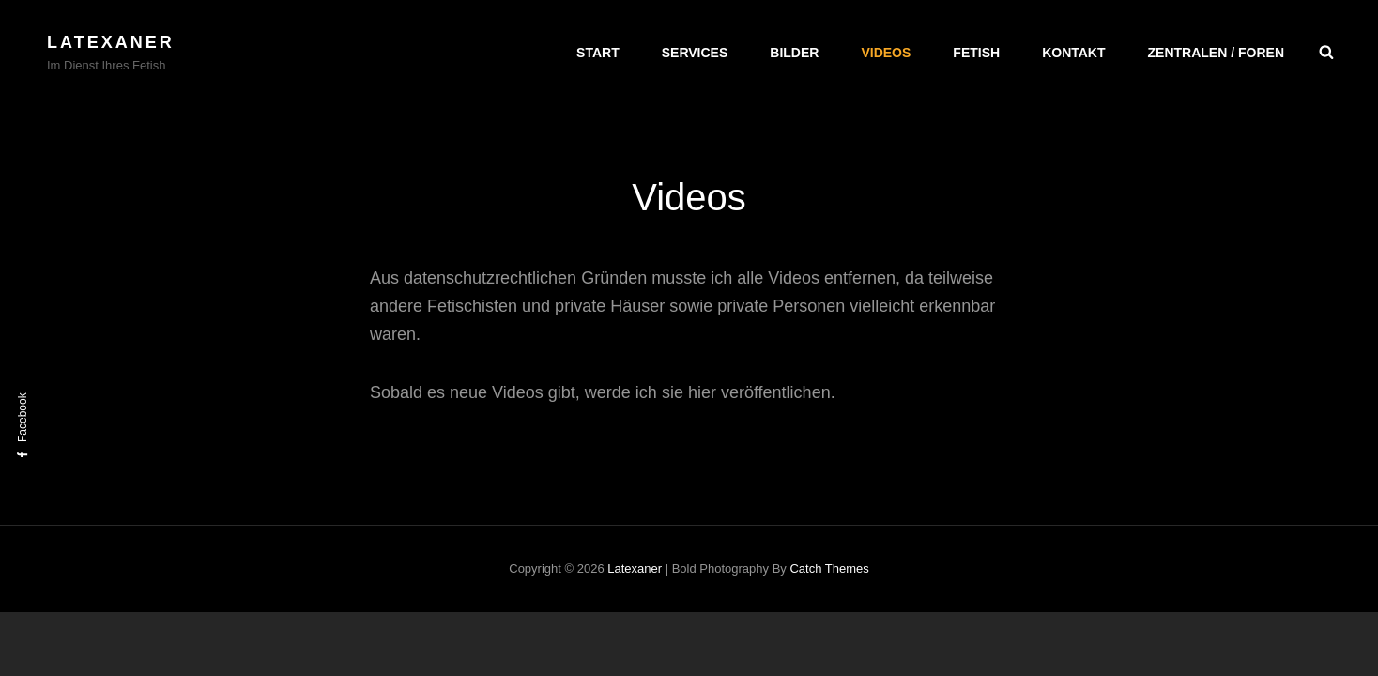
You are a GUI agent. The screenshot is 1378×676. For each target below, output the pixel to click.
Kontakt (1073, 52)
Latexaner (111, 42)
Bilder (794, 52)
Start (598, 52)
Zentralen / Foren (1216, 52)
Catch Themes (828, 568)
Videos (886, 52)
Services (695, 52)
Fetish (976, 52)
